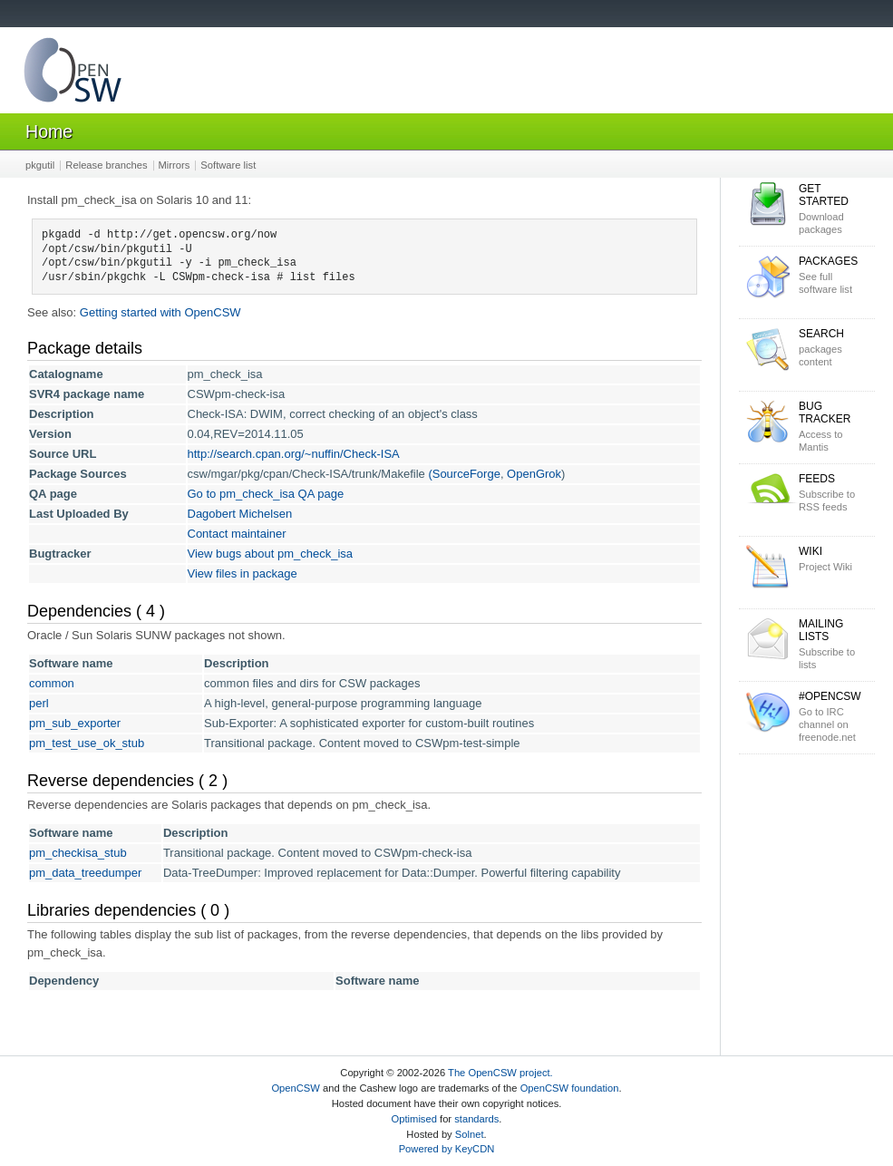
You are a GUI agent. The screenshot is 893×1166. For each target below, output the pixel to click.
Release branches (106, 165)
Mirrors (174, 165)
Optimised (414, 1118)
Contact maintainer (237, 533)
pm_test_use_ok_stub (86, 743)
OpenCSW (295, 1088)
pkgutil (39, 165)
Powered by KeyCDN (447, 1148)
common (51, 683)
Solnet (469, 1134)
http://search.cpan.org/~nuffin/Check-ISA (294, 454)
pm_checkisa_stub (78, 853)
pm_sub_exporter (75, 723)
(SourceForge (464, 474)
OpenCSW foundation (569, 1088)
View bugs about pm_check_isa (271, 553)
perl (39, 703)
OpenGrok (534, 474)
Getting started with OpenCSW (160, 312)
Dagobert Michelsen (240, 513)
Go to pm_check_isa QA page (266, 493)
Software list (228, 165)
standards (476, 1118)
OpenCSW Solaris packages (72, 74)
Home (49, 131)
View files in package (242, 573)
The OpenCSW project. (500, 1072)
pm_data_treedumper (85, 872)
